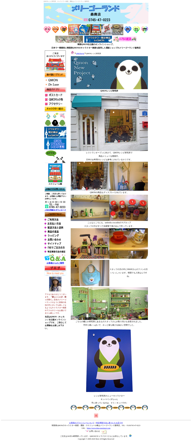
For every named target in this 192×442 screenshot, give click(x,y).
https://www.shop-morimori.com (98, 428)
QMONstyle (80, 54)
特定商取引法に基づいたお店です (109, 423)
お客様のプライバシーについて (81, 423)
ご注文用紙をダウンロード (55, 210)
